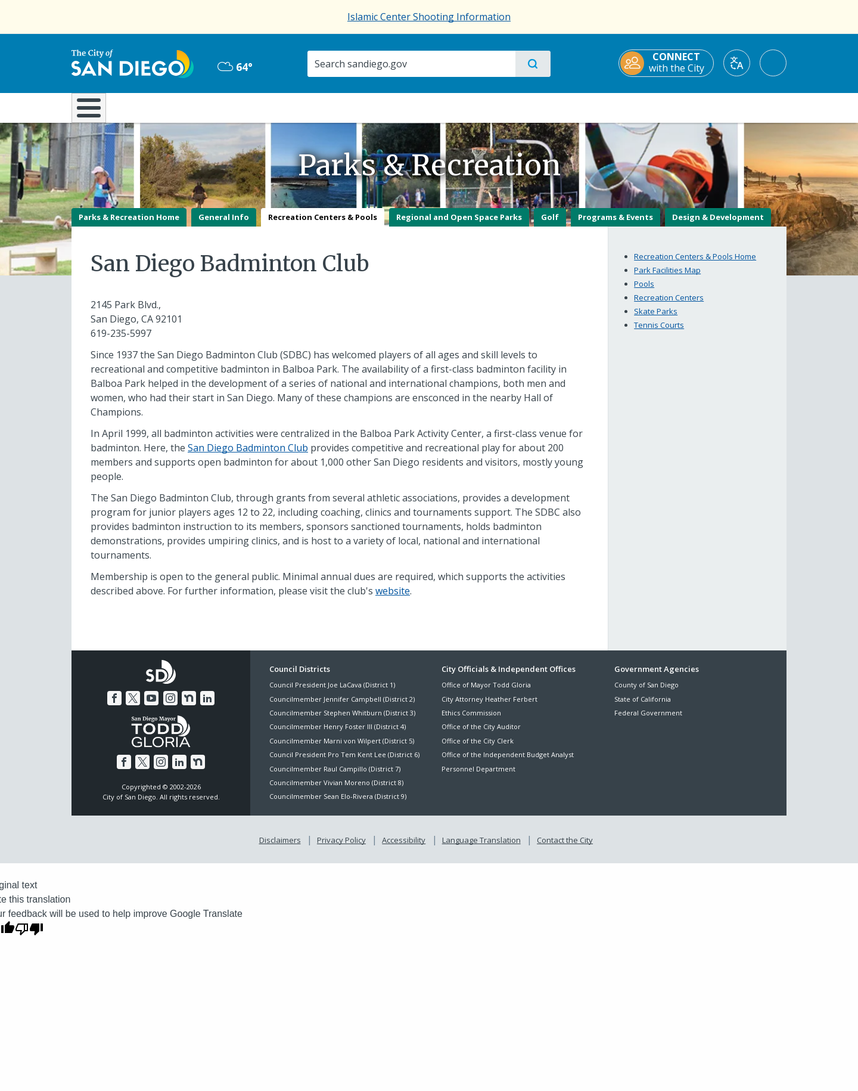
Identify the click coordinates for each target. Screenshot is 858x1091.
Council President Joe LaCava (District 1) (332, 693)
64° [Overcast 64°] (235, 67)
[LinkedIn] (207, 706)
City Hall (728, 107)
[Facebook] (114, 706)
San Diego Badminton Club (248, 456)
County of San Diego (646, 693)
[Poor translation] (29, 937)
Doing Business (387, 107)
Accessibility (403, 848)
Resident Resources (282, 107)
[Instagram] (170, 706)
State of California (642, 707)
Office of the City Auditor (481, 735)
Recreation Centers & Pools (322, 225)
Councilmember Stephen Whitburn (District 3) (342, 721)
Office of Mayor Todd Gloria (486, 693)
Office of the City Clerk (478, 749)
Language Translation (481, 848)
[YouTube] (151, 706)
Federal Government (648, 721)
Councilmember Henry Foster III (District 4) (337, 735)
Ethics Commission (471, 721)
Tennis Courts (659, 333)
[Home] (94, 112)
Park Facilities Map (667, 278)
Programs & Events (615, 225)
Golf (550, 225)
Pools (644, 292)
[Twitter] (133, 706)
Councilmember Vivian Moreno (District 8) (336, 790)
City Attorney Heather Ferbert (489, 707)
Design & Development (718, 225)
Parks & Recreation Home (129, 225)
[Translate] (736, 62)
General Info (223, 225)
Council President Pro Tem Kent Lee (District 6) (344, 763)
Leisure (172, 107)
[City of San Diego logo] (133, 62)
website (392, 599)
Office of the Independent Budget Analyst (508, 763)
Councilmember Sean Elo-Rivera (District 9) (337, 805)
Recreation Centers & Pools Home (695, 264)
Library (496, 107)
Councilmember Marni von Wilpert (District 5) (341, 749)
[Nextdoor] (189, 706)
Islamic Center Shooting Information (429, 16)
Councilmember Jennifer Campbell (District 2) (342, 707)
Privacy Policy (341, 848)
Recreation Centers (669, 305)
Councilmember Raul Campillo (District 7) (334, 777)
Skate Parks (655, 319)
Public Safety (612, 107)
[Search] (410, 64)
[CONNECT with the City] (666, 63)
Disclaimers (280, 848)
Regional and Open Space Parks (459, 225)
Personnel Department (478, 777)
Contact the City (565, 848)
